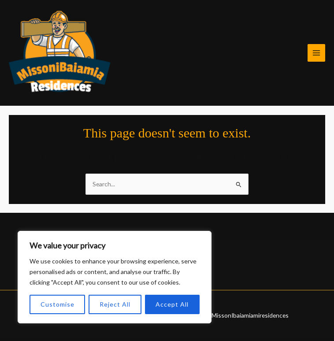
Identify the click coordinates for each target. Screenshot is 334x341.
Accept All (172, 304)
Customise (57, 304)
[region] (115, 277)
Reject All (115, 304)
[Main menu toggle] (317, 53)
